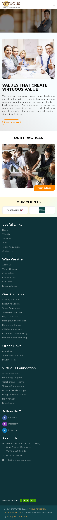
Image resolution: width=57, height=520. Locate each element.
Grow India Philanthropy (15, 390)
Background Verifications (16, 320)
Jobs (6, 242)
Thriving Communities (14, 386)
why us (7, 234)
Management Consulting (16, 337)
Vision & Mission (11, 269)
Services (8, 238)
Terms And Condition (14, 355)
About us (8, 264)
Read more (11, 122)
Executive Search (12, 304)
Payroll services (11, 316)
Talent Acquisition (12, 247)
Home (7, 230)
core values (9, 273)
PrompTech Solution (17, 516)
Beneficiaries (10, 403)
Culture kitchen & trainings (16, 333)
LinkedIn (9, 430)
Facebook (10, 417)
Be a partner (10, 399)
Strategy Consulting (13, 312)
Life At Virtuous (11, 286)
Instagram (10, 424)
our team (8, 281)
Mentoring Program (13, 377)
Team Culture (46, 188)
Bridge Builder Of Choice (16, 394)
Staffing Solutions (12, 299)
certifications (10, 277)
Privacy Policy (10, 360)
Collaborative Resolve (14, 382)
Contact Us (9, 251)
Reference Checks (13, 325)
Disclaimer (9, 351)
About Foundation (12, 373)
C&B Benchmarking (13, 329)
